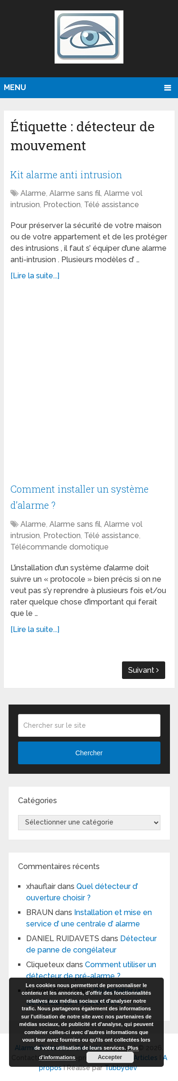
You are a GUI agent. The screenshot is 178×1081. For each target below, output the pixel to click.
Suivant (143, 670)
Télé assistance (111, 204)
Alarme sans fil (75, 193)
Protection (62, 204)
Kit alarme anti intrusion (66, 174)
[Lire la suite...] (34, 275)
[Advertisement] (89, 385)
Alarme (33, 193)
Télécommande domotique (59, 546)
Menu (15, 87)
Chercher (89, 753)
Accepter (110, 1057)
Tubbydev (120, 1068)
